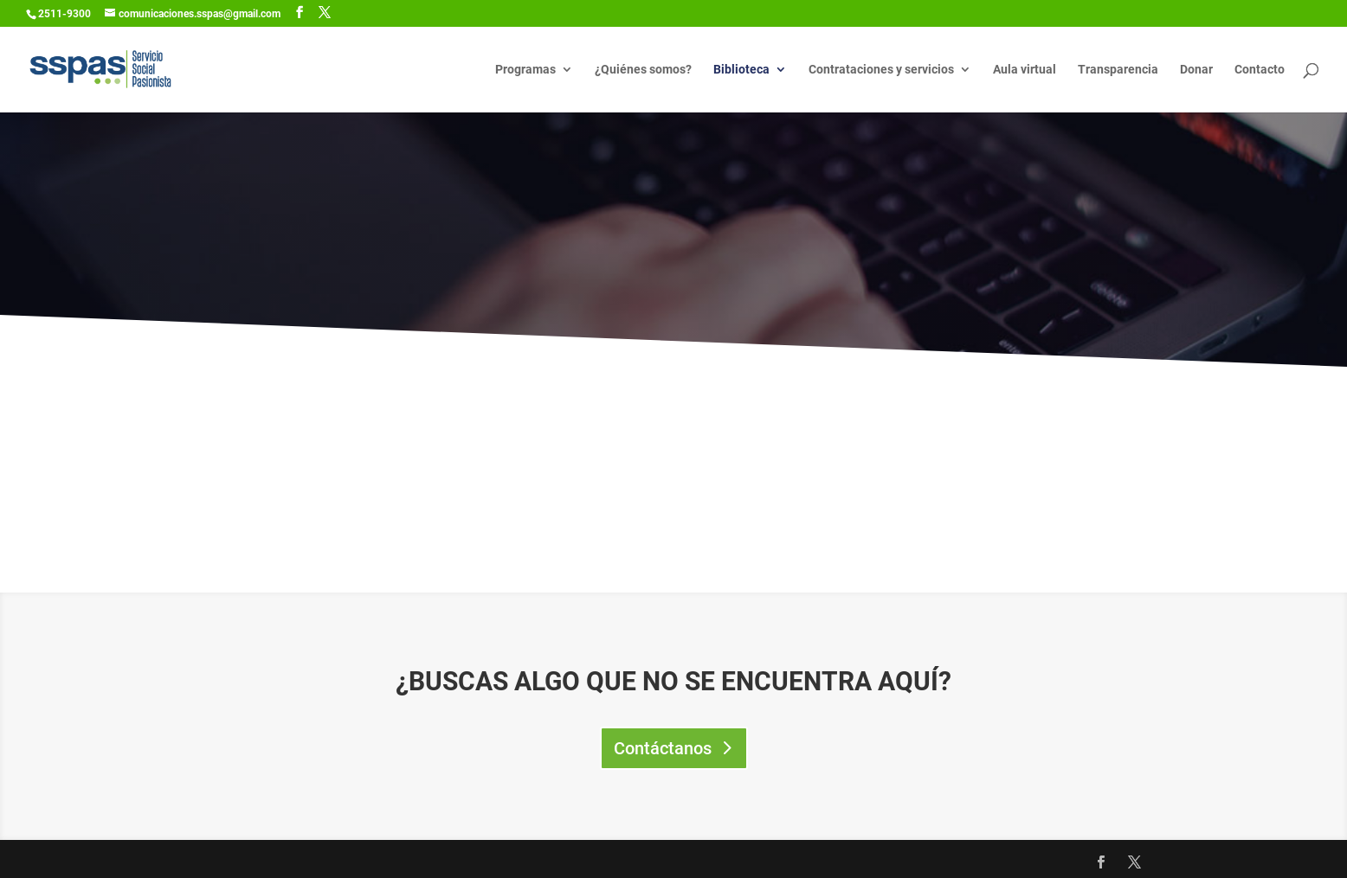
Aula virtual (1024, 69)
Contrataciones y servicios (881, 69)
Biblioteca (741, 69)
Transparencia (1118, 69)
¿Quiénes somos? (643, 69)
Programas (525, 69)
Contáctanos (663, 748)
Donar (1196, 69)
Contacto (1259, 69)
